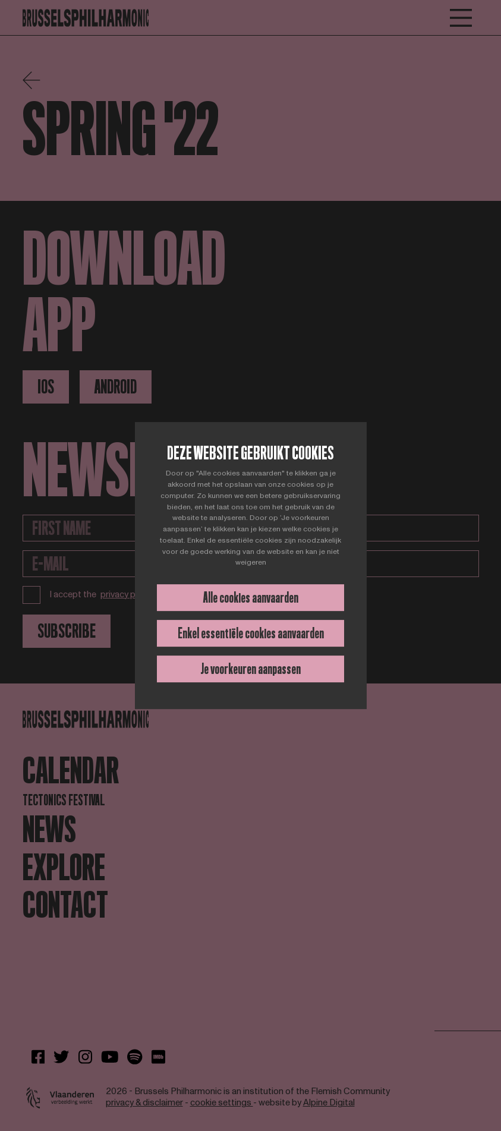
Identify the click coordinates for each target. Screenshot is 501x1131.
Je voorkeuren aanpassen (250, 669)
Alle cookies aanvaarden (250, 598)
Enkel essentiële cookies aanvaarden (251, 633)
